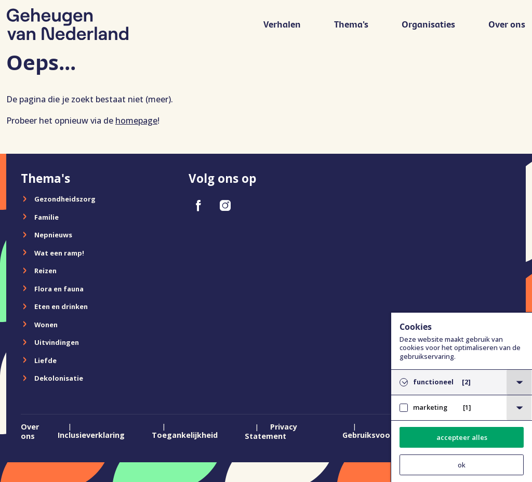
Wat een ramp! (59, 253)
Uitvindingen (56, 342)
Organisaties (429, 24)
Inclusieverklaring (91, 435)
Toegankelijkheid (185, 435)
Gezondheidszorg (65, 199)
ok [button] (462, 465)
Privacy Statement (271, 431)
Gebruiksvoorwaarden (384, 435)
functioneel (442, 382)
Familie (46, 217)
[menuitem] (282, 28)
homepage (136, 120)
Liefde (45, 360)
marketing (442, 407)
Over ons (507, 24)
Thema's (352, 24)
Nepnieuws (53, 234)
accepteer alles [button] (461, 437)
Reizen (45, 270)
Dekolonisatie (58, 378)
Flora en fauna (59, 288)
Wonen (46, 324)
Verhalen (282, 24)
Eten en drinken (61, 306)
